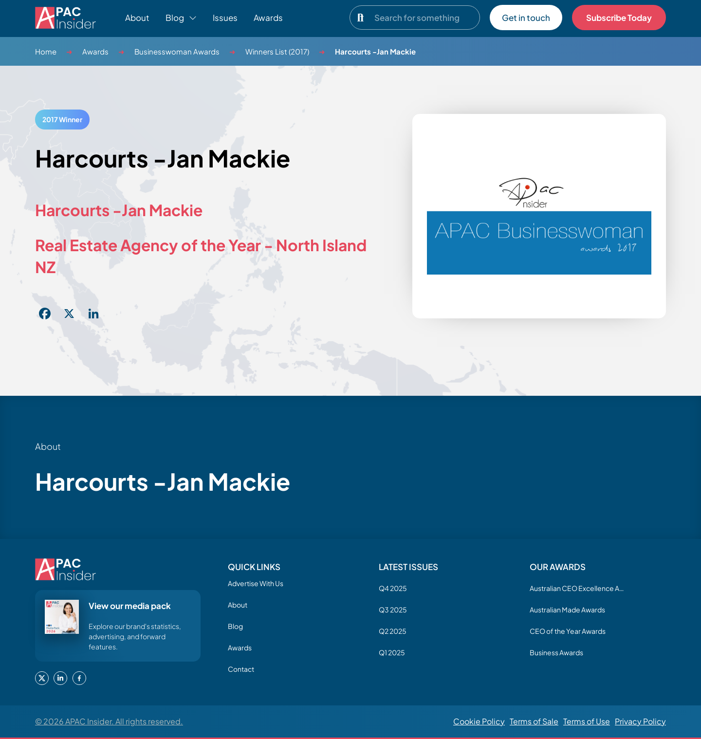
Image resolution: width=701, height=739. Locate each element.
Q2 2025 (392, 631)
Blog (235, 626)
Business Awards (556, 652)
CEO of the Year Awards (568, 631)
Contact (241, 669)
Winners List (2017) (277, 51)
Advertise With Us (255, 583)
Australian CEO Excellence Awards (578, 588)
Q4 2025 (393, 588)
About (137, 17)
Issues (225, 17)
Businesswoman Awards (177, 51)
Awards (268, 17)
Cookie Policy (479, 721)
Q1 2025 (392, 652)
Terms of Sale (534, 721)
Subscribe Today (619, 17)
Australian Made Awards (567, 609)
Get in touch (526, 17)
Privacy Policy (640, 721)
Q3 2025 (393, 609)
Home (45, 51)
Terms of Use (586, 721)
